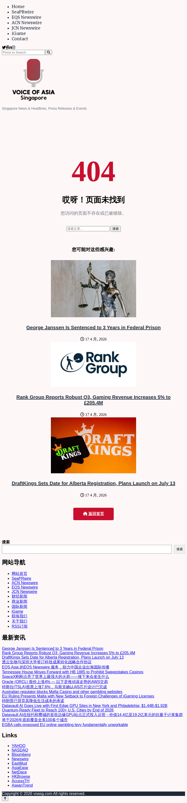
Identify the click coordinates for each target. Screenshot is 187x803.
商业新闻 (19, 601)
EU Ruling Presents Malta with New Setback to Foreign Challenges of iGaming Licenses (78, 696)
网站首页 (19, 573)
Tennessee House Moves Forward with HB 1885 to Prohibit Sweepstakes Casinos (72, 672)
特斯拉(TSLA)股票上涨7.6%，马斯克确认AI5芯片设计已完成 (54, 687)
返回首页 (93, 514)
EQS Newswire (26, 17)
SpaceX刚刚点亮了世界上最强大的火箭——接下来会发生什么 (55, 677)
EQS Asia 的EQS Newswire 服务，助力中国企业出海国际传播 (55, 667)
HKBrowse (21, 776)
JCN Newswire (26, 28)
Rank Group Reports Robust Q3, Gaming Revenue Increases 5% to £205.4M (93, 399)
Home (18, 6)
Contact (20, 39)
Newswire (20, 759)
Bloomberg (21, 754)
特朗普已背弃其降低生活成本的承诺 (33, 701)
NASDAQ (20, 750)
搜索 (6, 542)
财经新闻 (19, 596)
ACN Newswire (27, 22)
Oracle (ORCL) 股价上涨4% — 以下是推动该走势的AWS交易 (55, 682)
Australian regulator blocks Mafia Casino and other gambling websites (62, 692)
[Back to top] (5, 798)
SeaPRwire (23, 12)
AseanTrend (22, 785)
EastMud (19, 763)
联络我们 (19, 616)
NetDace (19, 772)
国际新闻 (19, 606)
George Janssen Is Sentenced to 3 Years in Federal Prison (93, 327)
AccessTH (20, 781)
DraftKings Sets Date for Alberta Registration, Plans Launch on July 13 (93, 483)
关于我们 (19, 621)
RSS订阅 (20, 626)
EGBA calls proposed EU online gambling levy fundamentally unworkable (65, 725)
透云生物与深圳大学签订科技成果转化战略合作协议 (47, 662)
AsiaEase (20, 768)
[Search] (48, 52)
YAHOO (19, 746)
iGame (19, 33)
